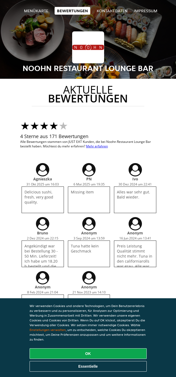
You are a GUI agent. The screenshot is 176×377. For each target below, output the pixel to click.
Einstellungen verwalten (48, 330)
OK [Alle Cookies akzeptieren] (88, 353)
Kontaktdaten (112, 11)
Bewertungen (72, 11)
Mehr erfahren (97, 146)
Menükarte (36, 11)
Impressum (145, 11)
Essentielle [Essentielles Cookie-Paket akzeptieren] (88, 366)
